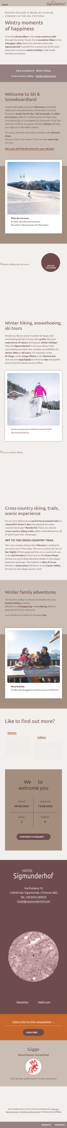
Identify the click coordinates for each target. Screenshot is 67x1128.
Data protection (12, 1112)
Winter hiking (43, 70)
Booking (60, 1124)
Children (45, 820)
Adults (21, 820)
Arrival (21, 804)
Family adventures (46, 75)
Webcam (44, 1002)
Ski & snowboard (25, 70)
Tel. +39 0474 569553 (33, 897)
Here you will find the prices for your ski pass (29, 148)
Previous (29, 156)
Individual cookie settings (30, 1112)
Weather (22, 1002)
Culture (41, 737)
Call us (4, 1125)
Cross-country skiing (22, 75)
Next (37, 156)
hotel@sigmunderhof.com (33, 901)
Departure (45, 804)
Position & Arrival (9, 1125)
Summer (12, 732)
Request (46, 1124)
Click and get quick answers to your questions (33, 1078)
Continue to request (32, 836)
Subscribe (31, 1032)
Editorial (54, 1109)
